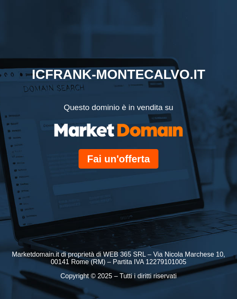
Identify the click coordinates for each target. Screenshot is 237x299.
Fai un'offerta (118, 158)
